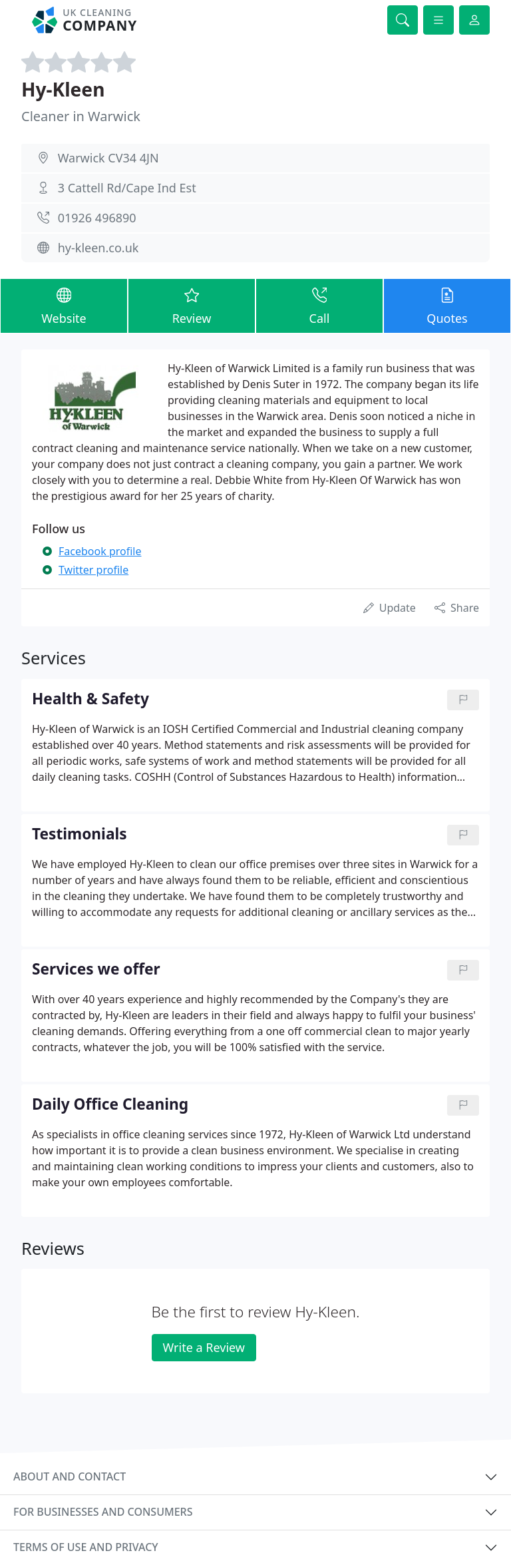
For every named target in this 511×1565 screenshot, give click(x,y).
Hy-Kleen (62, 89)
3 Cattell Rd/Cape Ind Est (127, 188)
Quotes (447, 305)
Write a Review (204, 1347)
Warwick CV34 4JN (108, 158)
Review (191, 305)
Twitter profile (93, 569)
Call (319, 305)
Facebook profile (100, 551)
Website (63, 305)
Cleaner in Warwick (80, 116)
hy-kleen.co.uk (98, 248)
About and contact (69, 1476)
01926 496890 (97, 218)
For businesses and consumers (102, 1511)
